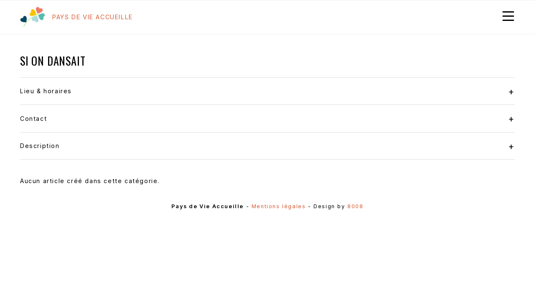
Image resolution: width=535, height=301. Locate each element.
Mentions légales (279, 206)
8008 (355, 206)
